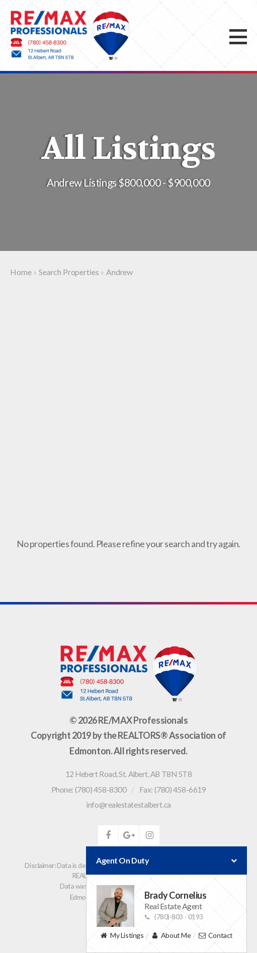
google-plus (129, 835)
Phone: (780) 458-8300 (89, 789)
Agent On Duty (166, 860)
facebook (108, 835)
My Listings (121, 935)
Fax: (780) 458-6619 (172, 789)
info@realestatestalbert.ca (128, 804)
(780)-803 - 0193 (173, 916)
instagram (149, 835)
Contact (215, 935)
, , (128, 773)
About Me (171, 935)
